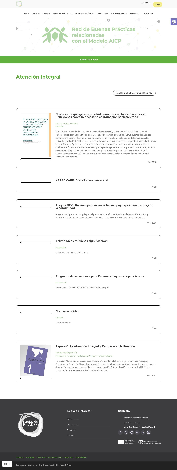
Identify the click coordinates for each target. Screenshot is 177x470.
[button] (174, 21)
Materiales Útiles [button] (84, 14)
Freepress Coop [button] (36, 465)
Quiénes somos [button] (73, 419)
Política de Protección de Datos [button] (50, 457)
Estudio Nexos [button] (48, 465)
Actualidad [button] (71, 430)
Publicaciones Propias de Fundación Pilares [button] (95, 356)
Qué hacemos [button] (72, 424)
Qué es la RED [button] (40, 14)
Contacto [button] (146, 3)
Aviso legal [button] (30, 457)
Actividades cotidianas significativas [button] (81, 241)
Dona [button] (158, 4)
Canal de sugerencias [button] (130, 450)
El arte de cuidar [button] (67, 311)
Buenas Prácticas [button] (62, 14)
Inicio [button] (27, 14)
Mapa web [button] (69, 457)
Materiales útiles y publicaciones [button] (134, 93)
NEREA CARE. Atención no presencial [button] (81, 180)
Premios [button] (133, 14)
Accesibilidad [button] (80, 457)
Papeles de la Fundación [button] (65, 356)
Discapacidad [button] (60, 247)
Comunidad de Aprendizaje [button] (112, 14)
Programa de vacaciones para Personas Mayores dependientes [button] (99, 276)
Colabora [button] (70, 435)
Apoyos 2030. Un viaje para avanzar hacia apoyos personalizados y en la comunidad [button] (104, 206)
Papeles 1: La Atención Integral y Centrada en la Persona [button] (95, 346)
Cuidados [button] (59, 126)
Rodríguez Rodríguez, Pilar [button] (66, 352)
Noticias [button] (148, 14)
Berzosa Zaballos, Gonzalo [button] (66, 123)
